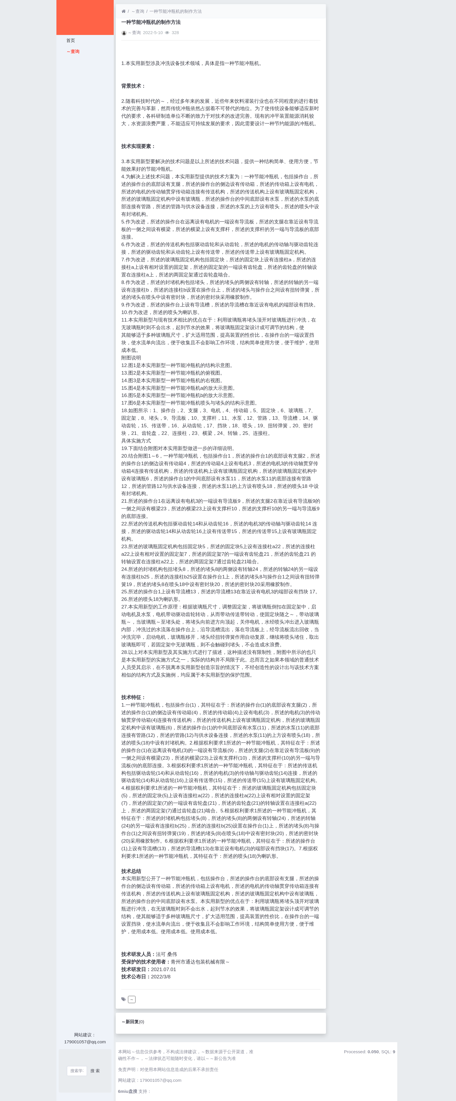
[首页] (124, 11)
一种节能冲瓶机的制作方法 (175, 11)
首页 (70, 40)
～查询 (72, 51)
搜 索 (95, 1070)
